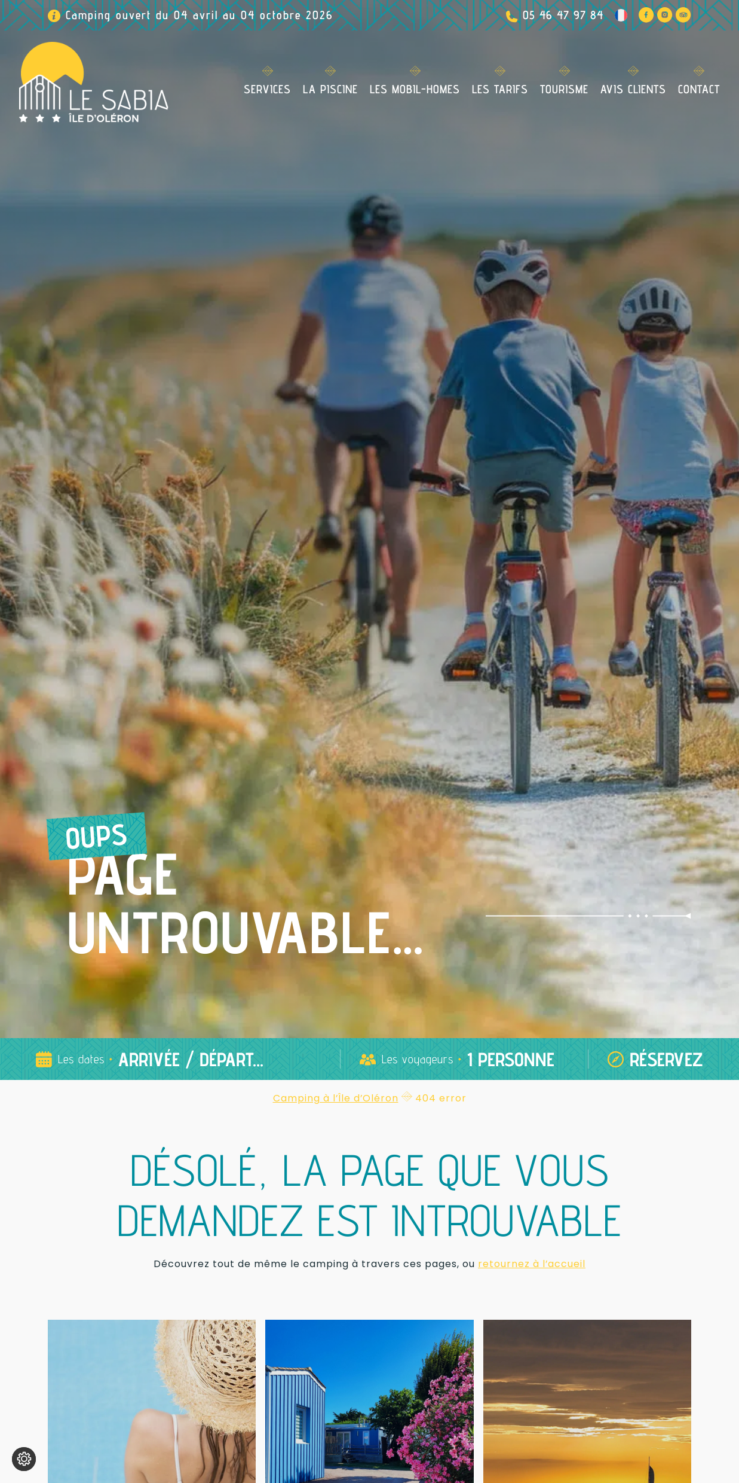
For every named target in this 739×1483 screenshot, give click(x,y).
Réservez (666, 1059)
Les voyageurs (417, 1059)
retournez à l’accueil (531, 1264)
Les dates (81, 1059)
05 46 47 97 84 (563, 15)
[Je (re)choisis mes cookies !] (24, 1459)
